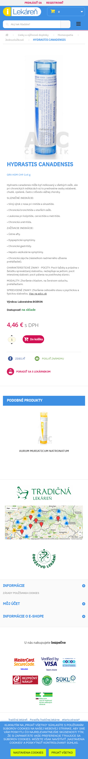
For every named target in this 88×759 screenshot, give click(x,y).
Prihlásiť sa (33, 2)
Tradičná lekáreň (17, 719)
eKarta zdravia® (71, 719)
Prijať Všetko (62, 752)
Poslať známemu (49, 358)
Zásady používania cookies (21, 593)
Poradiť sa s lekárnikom (29, 371)
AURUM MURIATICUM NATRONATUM (44, 451)
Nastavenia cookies (28, 752)
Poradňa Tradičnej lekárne (45, 719)
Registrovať (54, 2)
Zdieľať (16, 358)
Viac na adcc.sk (38, 293)
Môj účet (11, 604)
